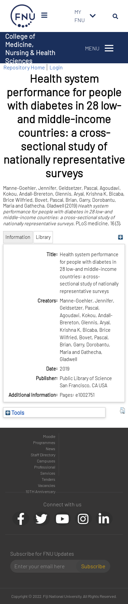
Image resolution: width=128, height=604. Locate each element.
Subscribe (93, 566)
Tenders (48, 479)
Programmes (44, 442)
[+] (120, 237)
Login (56, 67)
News (50, 448)
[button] (122, 410)
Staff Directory (43, 454)
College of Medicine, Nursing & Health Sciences (30, 48)
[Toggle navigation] (92, 16)
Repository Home (24, 67)
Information (17, 237)
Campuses (46, 460)
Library (43, 237)
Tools (14, 412)
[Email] (46, 566)
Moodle (49, 436)
